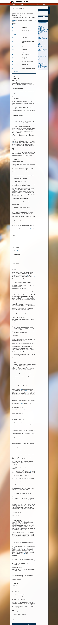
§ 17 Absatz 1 (18, 509)
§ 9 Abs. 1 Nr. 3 (30, 291)
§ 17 (13, 54)
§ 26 (13, 67)
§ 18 (30, 228)
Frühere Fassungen (42, 11)
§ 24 (13, 64)
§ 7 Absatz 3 (22, 403)
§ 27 (13, 68)
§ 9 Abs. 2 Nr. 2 (27, 390)
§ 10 (13, 40)
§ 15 (13, 49)
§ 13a (13, 46)
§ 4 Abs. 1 (14, 620)
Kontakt (44, 4)
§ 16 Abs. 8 (21, 389)
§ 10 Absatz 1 (18, 249)
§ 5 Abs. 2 (24, 553)
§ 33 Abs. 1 (16, 19)
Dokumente (13, 4)
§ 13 (13, 45)
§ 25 (13, 65)
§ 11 (13, 41)
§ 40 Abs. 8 (20, 19)
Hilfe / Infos (37, 4)
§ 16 (13, 50)
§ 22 (13, 61)
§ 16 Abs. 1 (20, 569)
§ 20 (13, 58)
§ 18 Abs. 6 (22, 175)
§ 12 (13, 43)
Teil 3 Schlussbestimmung (15, 71)
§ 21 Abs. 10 (34, 604)
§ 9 (12, 38)
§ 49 (24, 19)
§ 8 (12, 37)
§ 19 (13, 57)
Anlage (26, 108)
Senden (19, 11)
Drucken (14, 11)
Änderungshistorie (42, 13)
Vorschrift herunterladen (42, 18)
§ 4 (12, 30)
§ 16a (13, 52)
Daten (29, 4)
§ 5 (12, 31)
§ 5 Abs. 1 (14, 142)
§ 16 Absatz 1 (30, 471)
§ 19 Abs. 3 (26, 175)
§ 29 (13, 72)
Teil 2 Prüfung (14, 34)
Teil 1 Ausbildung (14, 24)
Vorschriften (21, 4)
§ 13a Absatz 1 (18, 250)
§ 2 (12, 27)
